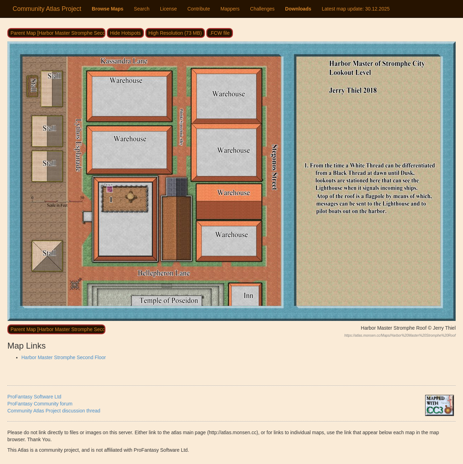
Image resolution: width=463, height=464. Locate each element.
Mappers (230, 9)
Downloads (298, 9)
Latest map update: (356, 9)
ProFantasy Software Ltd (34, 396)
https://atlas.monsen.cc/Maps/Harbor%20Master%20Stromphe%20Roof (400, 335)
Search (141, 9)
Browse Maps (107, 9)
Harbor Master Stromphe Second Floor (63, 357)
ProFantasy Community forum (39, 403)
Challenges (262, 9)
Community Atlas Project (47, 8)
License (168, 9)
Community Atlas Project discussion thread (53, 410)
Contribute (198, 9)
